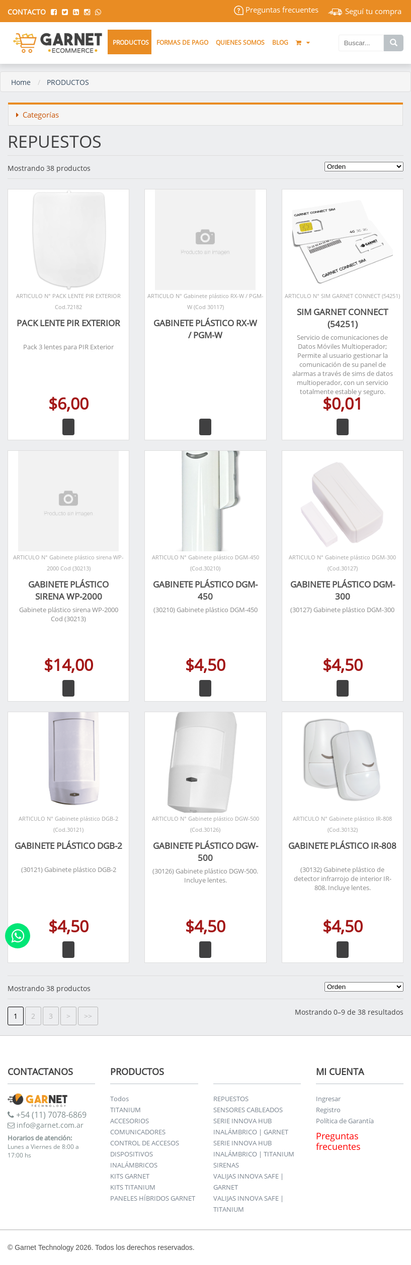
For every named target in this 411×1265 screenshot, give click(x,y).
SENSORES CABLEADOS (248, 1109)
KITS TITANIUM (132, 1187)
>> (88, 1016)
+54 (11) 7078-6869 (47, 1114)
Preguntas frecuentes (276, 10)
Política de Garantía (345, 1120)
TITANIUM (125, 1109)
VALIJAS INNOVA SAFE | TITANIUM (248, 1204)
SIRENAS (226, 1165)
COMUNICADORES (138, 1131)
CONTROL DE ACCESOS (144, 1142)
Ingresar (328, 1098)
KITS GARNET (129, 1176)
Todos (119, 1098)
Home (21, 82)
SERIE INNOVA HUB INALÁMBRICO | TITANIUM (253, 1148)
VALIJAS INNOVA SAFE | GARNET (248, 1182)
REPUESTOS (231, 1098)
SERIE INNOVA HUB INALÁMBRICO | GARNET (250, 1126)
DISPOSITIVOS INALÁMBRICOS (133, 1159)
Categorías (37, 115)
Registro (328, 1109)
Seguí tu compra (364, 11)
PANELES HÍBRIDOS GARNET (152, 1198)
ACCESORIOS (129, 1120)
